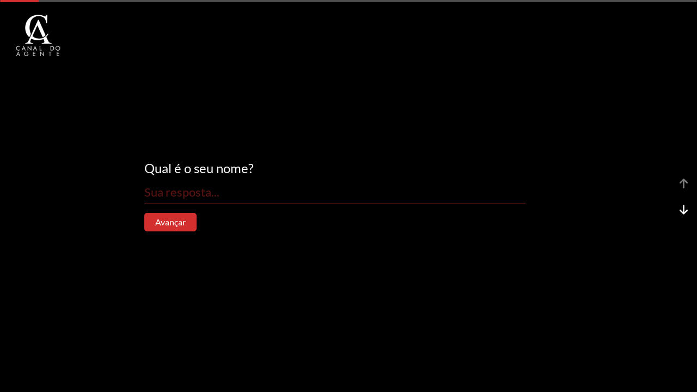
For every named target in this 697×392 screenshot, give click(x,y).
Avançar (170, 222)
